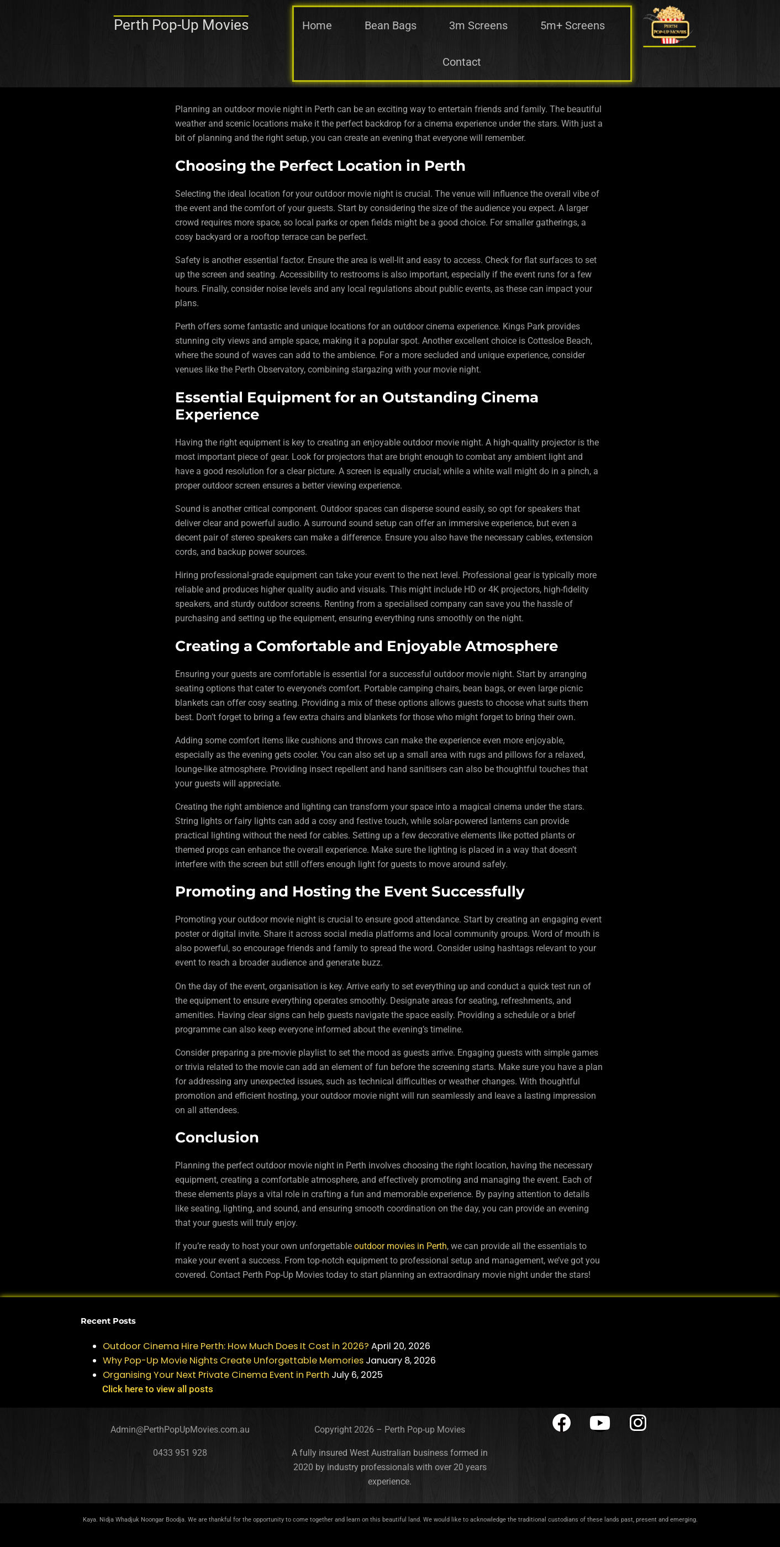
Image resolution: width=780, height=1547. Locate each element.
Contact (461, 62)
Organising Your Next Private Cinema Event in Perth (216, 1374)
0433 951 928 (180, 1453)
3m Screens (478, 25)
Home (317, 25)
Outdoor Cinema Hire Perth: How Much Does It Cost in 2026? (236, 1346)
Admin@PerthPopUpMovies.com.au (180, 1429)
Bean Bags (391, 25)
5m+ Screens (572, 25)
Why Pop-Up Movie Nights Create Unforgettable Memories (233, 1360)
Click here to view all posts (157, 1388)
